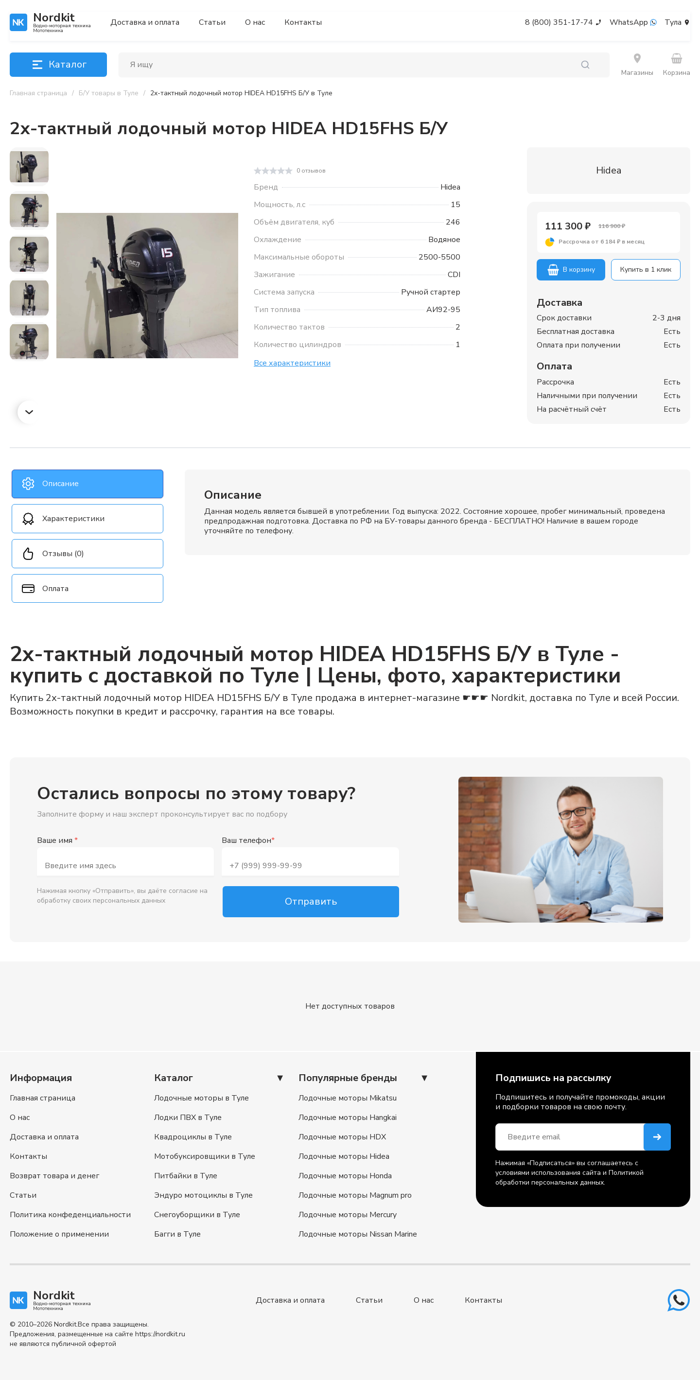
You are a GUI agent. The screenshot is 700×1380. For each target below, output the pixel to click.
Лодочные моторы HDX (342, 1137)
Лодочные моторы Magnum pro (355, 1195)
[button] (608, 242)
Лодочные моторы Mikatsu (347, 1098)
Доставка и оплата (144, 22)
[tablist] (87, 537)
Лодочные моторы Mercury (347, 1214)
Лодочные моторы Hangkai (347, 1117)
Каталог (58, 64)
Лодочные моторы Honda (345, 1175)
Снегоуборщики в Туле (197, 1214)
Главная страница (42, 1098)
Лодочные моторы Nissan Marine (357, 1234)
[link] (241, 93)
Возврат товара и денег (54, 1175)
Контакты (303, 22)
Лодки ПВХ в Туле (188, 1117)
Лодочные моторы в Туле (201, 1098)
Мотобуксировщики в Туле (204, 1156)
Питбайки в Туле (185, 1175)
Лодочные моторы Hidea (343, 1156)
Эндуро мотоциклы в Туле (203, 1195)
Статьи (212, 22)
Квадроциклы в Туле (193, 1137)
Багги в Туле (177, 1234)
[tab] (87, 484)
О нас (255, 22)
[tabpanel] (437, 512)
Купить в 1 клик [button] (645, 269)
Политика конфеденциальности (70, 1214)
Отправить (311, 901)
